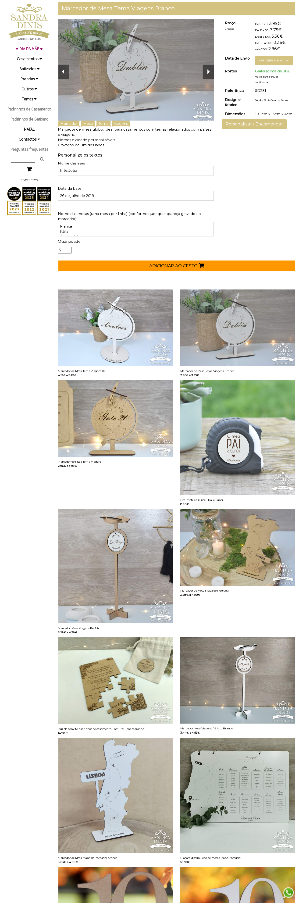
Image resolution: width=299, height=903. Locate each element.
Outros (29, 89)
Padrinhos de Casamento (29, 109)
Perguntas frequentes (29, 149)
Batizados (29, 68)
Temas (29, 99)
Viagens (125, 123)
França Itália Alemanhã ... (138, 229)
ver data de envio (274, 60)
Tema (108, 123)
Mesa (92, 123)
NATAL (29, 129)
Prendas (29, 79)
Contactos (29, 139)
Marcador (73, 123)
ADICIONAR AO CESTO (178, 265)
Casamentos (29, 58)
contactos (29, 179)
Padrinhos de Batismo (29, 119)
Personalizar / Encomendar (255, 124)
